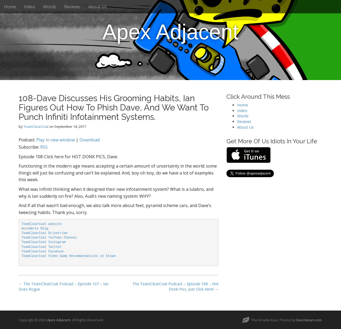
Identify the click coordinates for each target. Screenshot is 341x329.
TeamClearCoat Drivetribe (45, 233)
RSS (44, 147)
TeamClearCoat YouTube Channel (49, 238)
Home (10, 7)
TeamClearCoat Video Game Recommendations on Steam (69, 256)
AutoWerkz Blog (35, 229)
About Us (97, 7)
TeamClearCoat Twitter (42, 247)
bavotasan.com (309, 320)
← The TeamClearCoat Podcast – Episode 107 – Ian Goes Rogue (63, 286)
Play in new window (55, 140)
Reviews (72, 7)
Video (29, 7)
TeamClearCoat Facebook (43, 251)
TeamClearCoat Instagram (44, 242)
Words (49, 7)
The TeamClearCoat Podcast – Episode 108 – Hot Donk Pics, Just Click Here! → (175, 286)
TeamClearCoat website (42, 224)
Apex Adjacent (170, 32)
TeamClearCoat (35, 126)
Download (89, 140)
